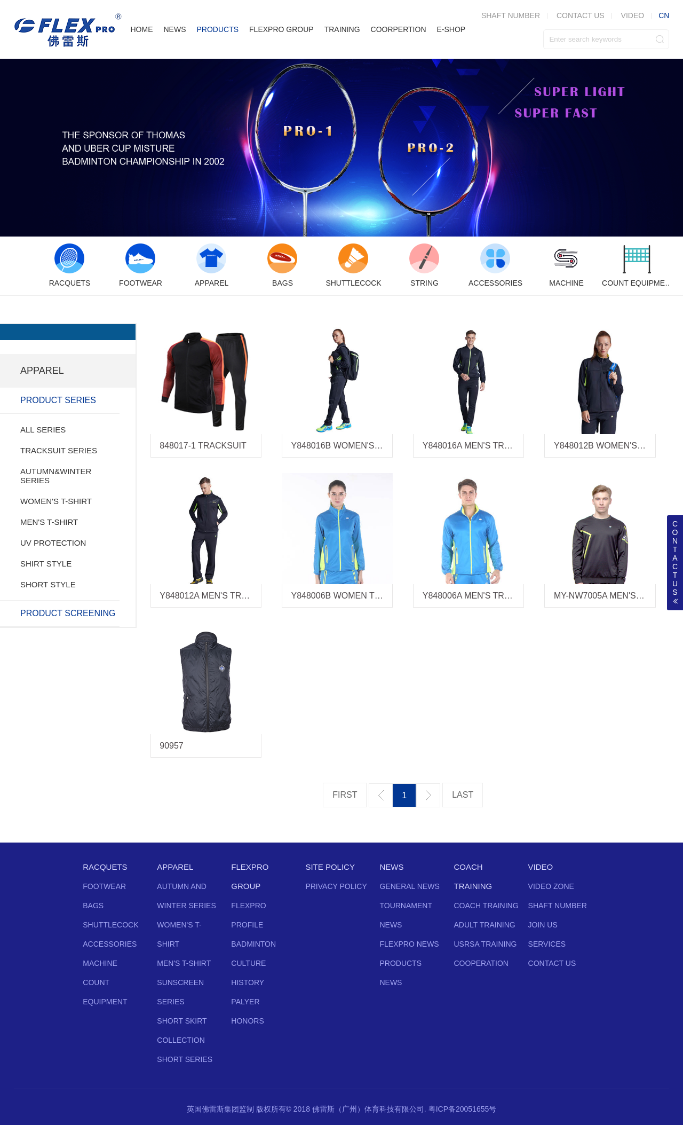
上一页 (381, 795)
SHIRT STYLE (46, 563)
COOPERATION (481, 963)
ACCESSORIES (110, 944)
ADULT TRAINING (484, 925)
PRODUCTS (217, 29)
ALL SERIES (43, 429)
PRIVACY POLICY (336, 886)
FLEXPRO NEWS (409, 944)
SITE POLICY (330, 866)
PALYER (245, 1001)
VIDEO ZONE (551, 886)
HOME (141, 29)
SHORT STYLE (48, 584)
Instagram (360, 1073)
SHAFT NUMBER (557, 905)
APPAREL (175, 866)
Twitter (302, 1073)
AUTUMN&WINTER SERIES (55, 476)
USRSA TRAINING (485, 944)
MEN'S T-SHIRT (49, 521)
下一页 (428, 795)
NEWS (174, 29)
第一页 (345, 795)
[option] (69, 265)
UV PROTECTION (53, 542)
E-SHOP (451, 29)
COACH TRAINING (486, 905)
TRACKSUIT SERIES (58, 450)
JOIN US (543, 925)
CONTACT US (581, 15)
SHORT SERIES (184, 1059)
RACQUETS (105, 866)
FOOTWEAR (104, 886)
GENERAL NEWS (409, 886)
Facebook (322, 1073)
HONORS (247, 1021)
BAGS (93, 905)
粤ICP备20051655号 (462, 1109)
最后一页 (462, 795)
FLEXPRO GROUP (281, 29)
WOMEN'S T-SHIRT (56, 501)
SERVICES (547, 944)
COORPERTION (398, 29)
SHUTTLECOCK (110, 925)
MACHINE (100, 963)
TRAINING (342, 29)
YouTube (341, 1073)
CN (663, 15)
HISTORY (247, 982)
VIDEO (633, 15)
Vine (379, 1073)
